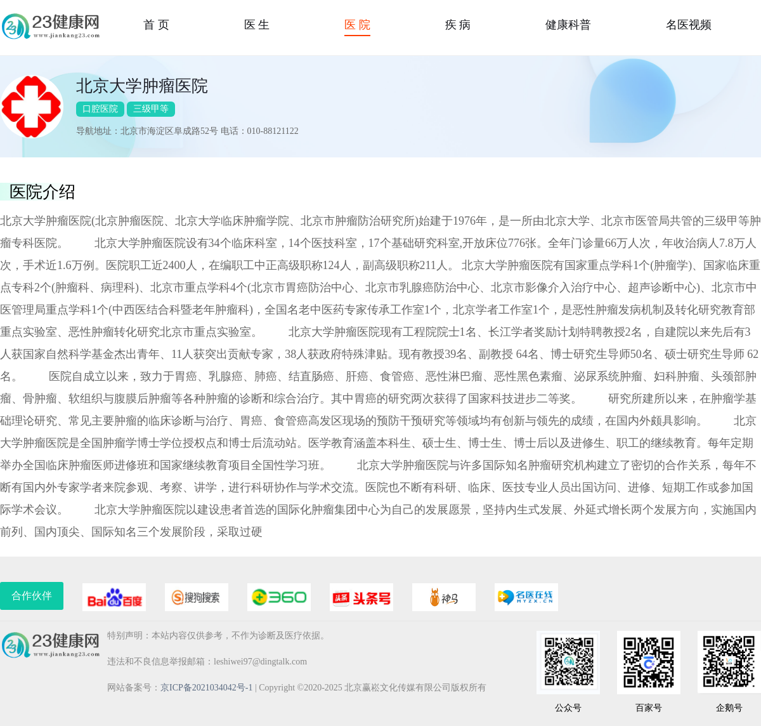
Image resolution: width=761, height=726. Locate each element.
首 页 (156, 24)
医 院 (357, 24)
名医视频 (689, 24)
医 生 (257, 24)
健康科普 (568, 24)
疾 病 (458, 24)
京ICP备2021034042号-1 (206, 687)
